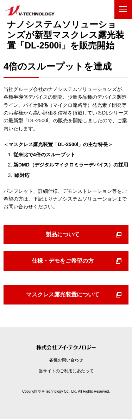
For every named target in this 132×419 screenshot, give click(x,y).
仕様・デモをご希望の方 (63, 261)
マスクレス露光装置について (62, 294)
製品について (63, 234)
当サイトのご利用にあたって (66, 370)
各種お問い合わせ (66, 360)
